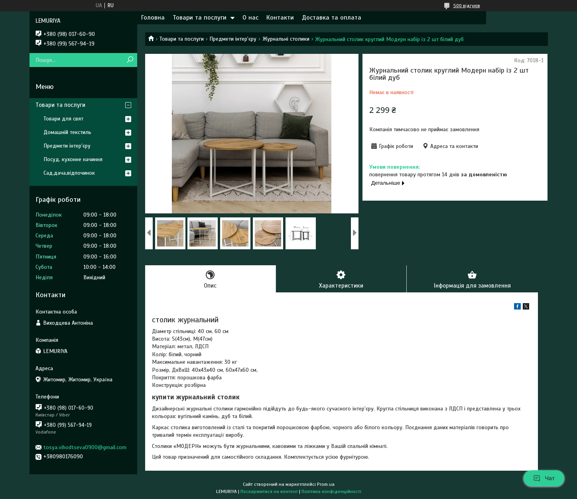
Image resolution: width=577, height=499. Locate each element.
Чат (544, 478)
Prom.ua (326, 484)
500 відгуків (466, 5)
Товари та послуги (199, 18)
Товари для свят (63, 118)
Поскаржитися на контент (269, 491)
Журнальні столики (285, 39)
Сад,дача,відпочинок (69, 173)
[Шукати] (130, 60)
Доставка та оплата (331, 18)
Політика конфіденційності (331, 491)
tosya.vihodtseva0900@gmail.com (84, 447)
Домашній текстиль (67, 132)
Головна (153, 18)
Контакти (280, 18)
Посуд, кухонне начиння (72, 159)
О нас (250, 18)
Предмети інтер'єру (232, 39)
